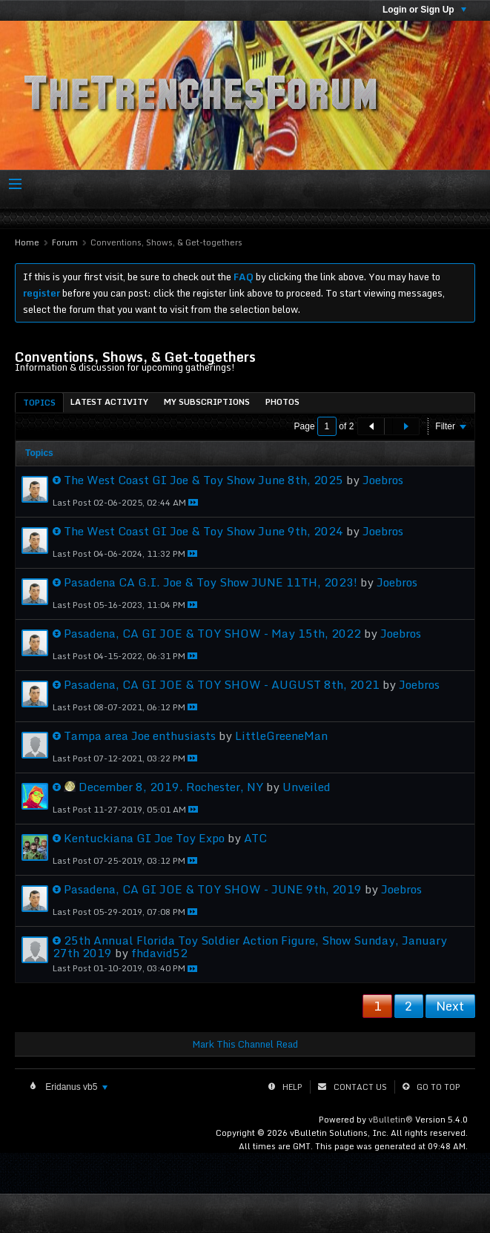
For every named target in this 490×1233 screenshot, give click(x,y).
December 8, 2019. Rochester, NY (171, 786)
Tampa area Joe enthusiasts (140, 735)
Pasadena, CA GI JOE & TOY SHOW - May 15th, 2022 (212, 633)
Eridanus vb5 (75, 1087)
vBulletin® (390, 1119)
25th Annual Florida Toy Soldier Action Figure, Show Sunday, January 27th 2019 (250, 946)
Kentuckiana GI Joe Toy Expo (144, 837)
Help (292, 1087)
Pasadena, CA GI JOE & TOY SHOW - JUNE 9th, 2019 (213, 889)
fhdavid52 (159, 952)
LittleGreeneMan (281, 735)
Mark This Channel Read (245, 1044)
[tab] (39, 402)
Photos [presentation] (282, 402)
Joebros (382, 479)
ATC (255, 837)
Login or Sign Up (424, 9)
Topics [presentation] (39, 402)
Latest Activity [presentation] (109, 402)
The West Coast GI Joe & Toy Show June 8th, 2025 (203, 479)
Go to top (438, 1087)
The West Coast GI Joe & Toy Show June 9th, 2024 (203, 531)
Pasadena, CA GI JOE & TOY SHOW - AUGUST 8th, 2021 (222, 684)
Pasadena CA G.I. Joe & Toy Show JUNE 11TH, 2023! (210, 582)
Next (450, 1006)
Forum (65, 242)
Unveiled (306, 786)
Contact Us (360, 1087)
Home (27, 242)
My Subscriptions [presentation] (207, 402)
